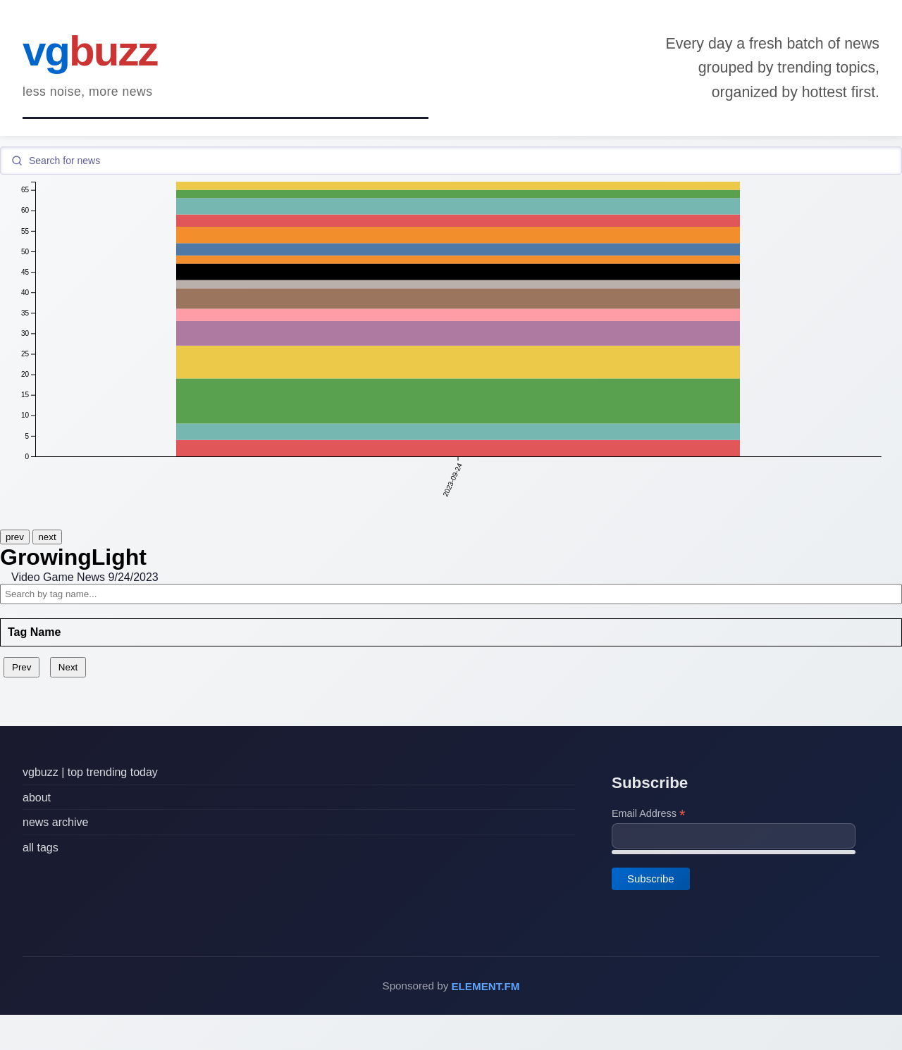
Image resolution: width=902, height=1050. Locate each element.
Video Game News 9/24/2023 (85, 577)
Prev (21, 667)
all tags (40, 848)
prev (15, 537)
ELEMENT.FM (485, 986)
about (37, 797)
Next (68, 667)
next (47, 537)
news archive (55, 822)
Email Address (648, 813)
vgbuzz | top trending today (90, 772)
